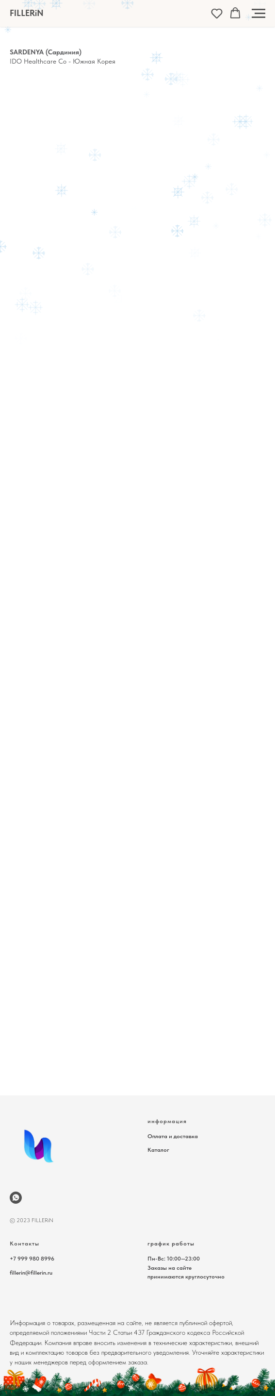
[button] (217, 13)
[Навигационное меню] (258, 13)
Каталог (158, 1149)
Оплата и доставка (172, 1136)
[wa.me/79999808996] (16, 1198)
